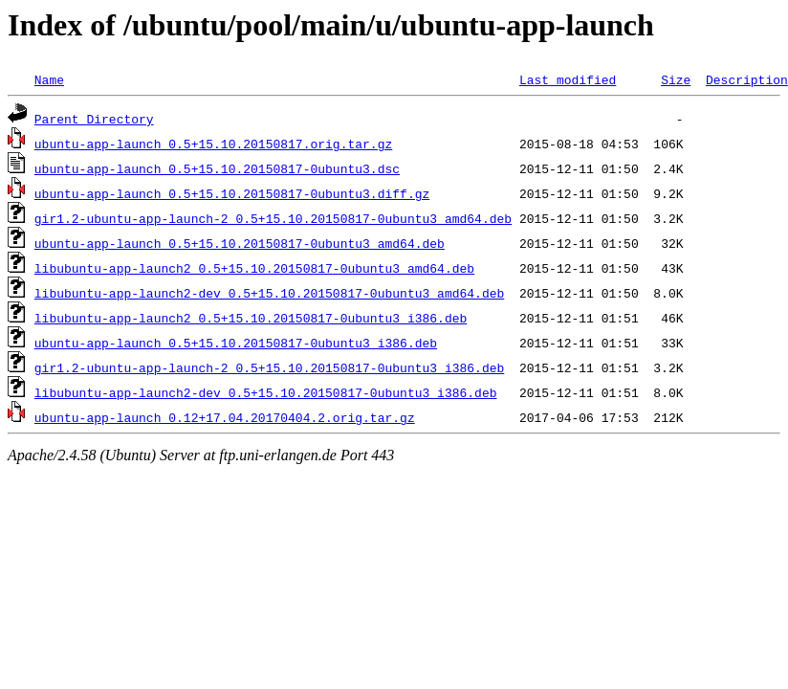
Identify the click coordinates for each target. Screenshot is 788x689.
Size (675, 79)
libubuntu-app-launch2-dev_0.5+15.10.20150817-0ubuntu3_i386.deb (265, 392)
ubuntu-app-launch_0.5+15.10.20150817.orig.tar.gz (213, 143)
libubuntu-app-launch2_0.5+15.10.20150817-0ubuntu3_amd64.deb (254, 268)
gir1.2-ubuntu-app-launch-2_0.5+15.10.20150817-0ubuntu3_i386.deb (269, 367)
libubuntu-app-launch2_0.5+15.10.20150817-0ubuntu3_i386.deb (250, 317)
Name (49, 79)
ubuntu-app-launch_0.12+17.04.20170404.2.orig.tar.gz (224, 417)
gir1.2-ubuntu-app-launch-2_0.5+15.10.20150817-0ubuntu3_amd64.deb (273, 218)
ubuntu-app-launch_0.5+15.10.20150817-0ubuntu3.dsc (217, 168)
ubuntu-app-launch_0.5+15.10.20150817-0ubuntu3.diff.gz (231, 193)
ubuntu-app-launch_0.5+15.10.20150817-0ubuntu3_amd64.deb (239, 243)
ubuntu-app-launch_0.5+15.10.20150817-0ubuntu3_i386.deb (235, 342)
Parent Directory (94, 118)
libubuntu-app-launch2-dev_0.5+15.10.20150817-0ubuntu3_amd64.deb (269, 292)
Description (747, 79)
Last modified (567, 79)
